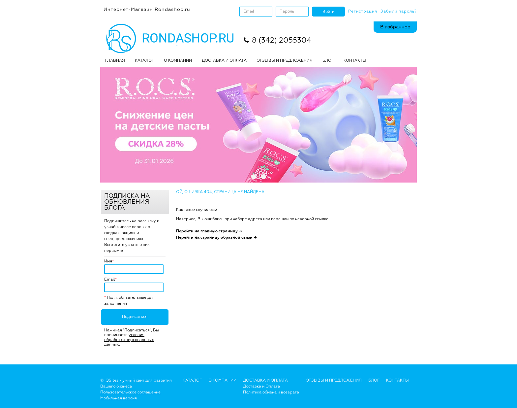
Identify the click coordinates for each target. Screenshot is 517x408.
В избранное (395, 27)
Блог (374, 381)
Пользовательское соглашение (130, 392)
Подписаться (134, 317)
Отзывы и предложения (334, 381)
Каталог (144, 61)
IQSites (111, 381)
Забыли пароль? (398, 12)
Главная (115, 61)
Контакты (355, 61)
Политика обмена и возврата (271, 392)
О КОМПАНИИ (178, 61)
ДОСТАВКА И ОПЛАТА (224, 61)
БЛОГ (328, 61)
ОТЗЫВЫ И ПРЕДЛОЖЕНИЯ (285, 61)
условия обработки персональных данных (129, 340)
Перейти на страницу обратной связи (216, 238)
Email (109, 280)
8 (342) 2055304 (281, 40)
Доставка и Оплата (261, 387)
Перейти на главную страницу (209, 231)
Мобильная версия (118, 398)
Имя (108, 261)
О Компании (222, 381)
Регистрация (362, 12)
